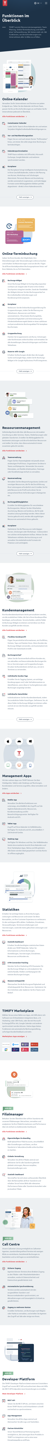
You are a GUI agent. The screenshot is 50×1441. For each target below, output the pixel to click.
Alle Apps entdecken (10, 793)
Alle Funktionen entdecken (13, 116)
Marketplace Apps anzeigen (13, 1036)
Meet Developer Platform (12, 1394)
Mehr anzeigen (24, 197)
